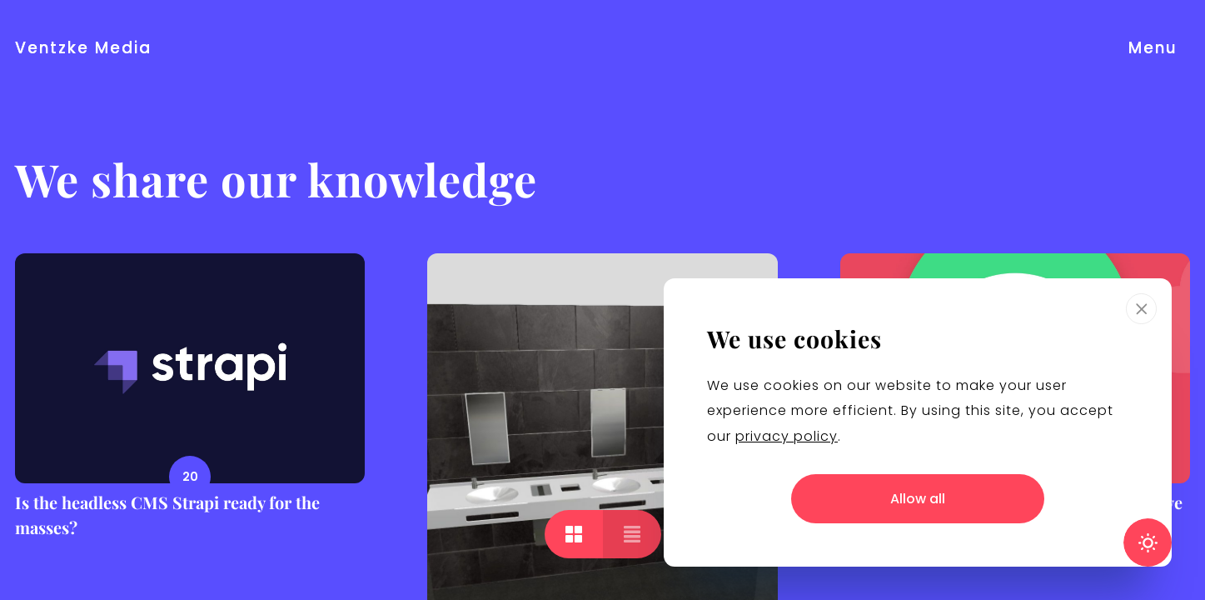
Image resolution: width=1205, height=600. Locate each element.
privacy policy (786, 436)
